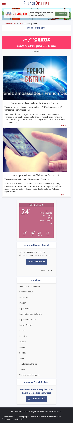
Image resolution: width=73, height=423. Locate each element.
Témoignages (23, 416)
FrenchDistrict (10, 23)
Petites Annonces (54, 416)
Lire (63, 125)
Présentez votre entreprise (13, 419)
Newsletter (41, 416)
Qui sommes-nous (9, 416)
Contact (33, 416)
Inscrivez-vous (36, 261)
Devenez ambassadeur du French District (35, 103)
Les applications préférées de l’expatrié (35, 175)
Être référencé (36, 399)
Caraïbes (22, 23)
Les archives (46, 270)
